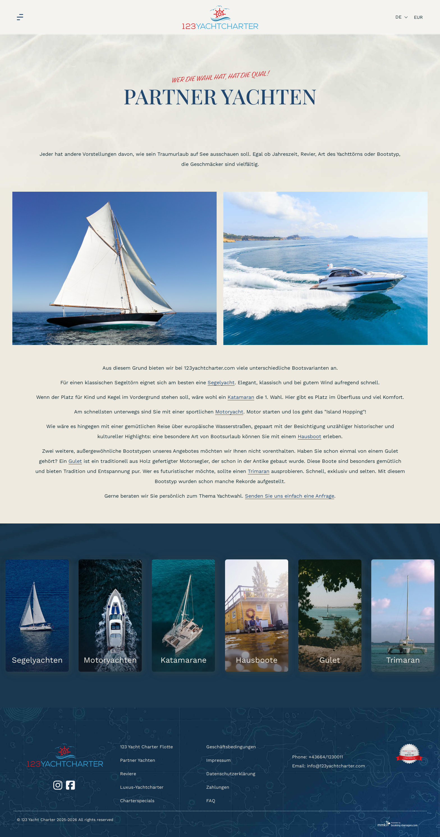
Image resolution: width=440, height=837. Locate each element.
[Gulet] (329, 615)
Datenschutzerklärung (230, 773)
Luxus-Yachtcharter (142, 787)
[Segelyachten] (37, 615)
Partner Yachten (137, 760)
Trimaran (258, 471)
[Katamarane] (183, 615)
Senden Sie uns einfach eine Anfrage (289, 496)
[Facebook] (70, 785)
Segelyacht (221, 382)
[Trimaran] (402, 615)
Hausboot (309, 436)
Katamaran (241, 397)
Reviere (128, 773)
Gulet (75, 461)
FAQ (210, 800)
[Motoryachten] (110, 615)
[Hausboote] (256, 615)
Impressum (218, 760)
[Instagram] (58, 785)
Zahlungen (217, 787)
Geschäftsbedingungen (231, 746)
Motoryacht (229, 412)
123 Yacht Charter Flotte (146, 746)
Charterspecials (137, 800)
